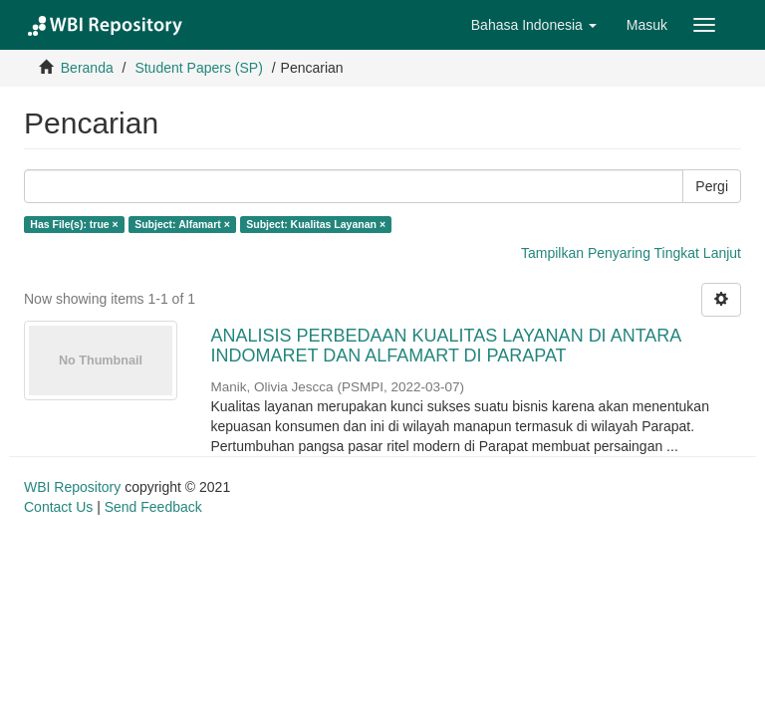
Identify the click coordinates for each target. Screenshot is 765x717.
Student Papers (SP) (198, 68)
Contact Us (58, 507)
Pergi (711, 186)
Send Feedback (153, 507)
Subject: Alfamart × (182, 224)
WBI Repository (72, 487)
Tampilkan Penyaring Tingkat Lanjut (631, 253)
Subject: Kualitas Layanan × (315, 224)
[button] (534, 25)
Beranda (87, 68)
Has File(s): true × (74, 224)
